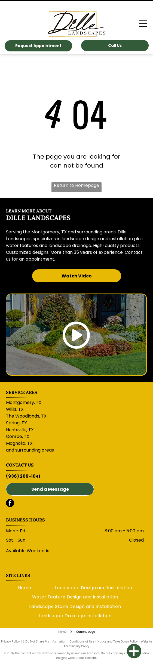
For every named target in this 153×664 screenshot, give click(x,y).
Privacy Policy (10, 641)
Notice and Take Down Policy (117, 641)
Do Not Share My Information (45, 641)
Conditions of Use (82, 641)
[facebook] (10, 503)
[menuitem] (24, 587)
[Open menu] (143, 24)
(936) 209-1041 (23, 476)
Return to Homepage (76, 185)
